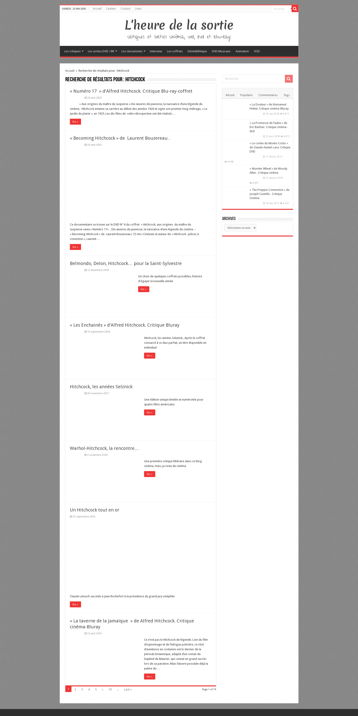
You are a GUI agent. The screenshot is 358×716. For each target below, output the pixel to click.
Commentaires (268, 95)
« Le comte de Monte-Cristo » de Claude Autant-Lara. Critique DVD (270, 147)
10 (110, 689)
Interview (156, 51)
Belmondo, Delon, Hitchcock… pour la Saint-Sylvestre (126, 263)
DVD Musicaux (221, 51)
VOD (257, 51)
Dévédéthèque (197, 51)
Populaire (246, 95)
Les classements (131, 51)
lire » (75, 121)
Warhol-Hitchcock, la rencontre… (104, 448)
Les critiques (72, 51)
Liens (138, 8)
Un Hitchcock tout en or (94, 510)
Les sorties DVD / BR (101, 51)
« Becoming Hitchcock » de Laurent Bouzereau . (120, 138)
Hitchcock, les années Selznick (101, 386)
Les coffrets (175, 51)
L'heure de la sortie (179, 25)
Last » (128, 689)
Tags (286, 95)
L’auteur (111, 8)
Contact (126, 8)
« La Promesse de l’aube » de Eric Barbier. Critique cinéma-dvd (268, 127)
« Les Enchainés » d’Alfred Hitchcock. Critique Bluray (124, 325)
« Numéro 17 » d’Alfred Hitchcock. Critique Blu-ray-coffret (131, 91)
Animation (242, 51)
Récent (230, 95)
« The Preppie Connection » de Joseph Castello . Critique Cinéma (270, 194)
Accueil (97, 8)
